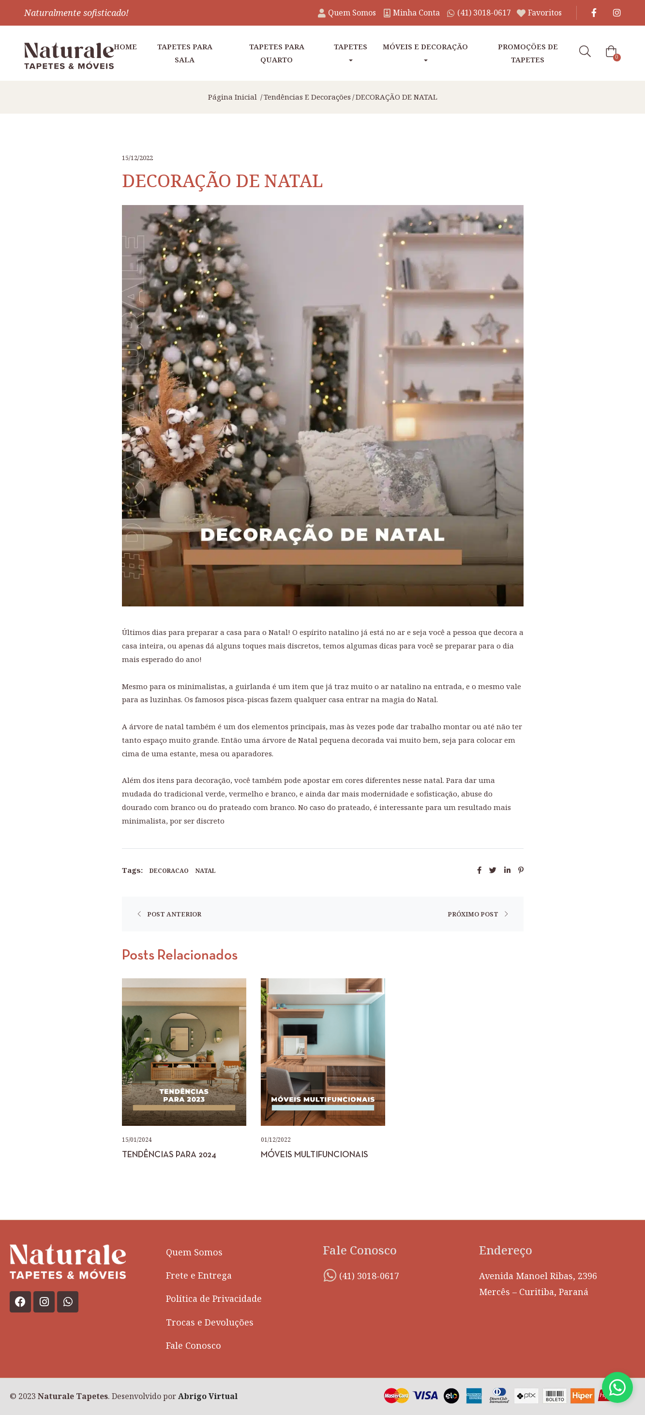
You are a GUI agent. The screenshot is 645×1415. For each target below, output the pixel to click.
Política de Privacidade (214, 1298)
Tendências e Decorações (307, 97)
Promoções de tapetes (528, 53)
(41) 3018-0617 (369, 1276)
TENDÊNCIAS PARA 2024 (169, 1155)
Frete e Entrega (199, 1275)
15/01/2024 (137, 1139)
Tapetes (350, 51)
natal (206, 871)
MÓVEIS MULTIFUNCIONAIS (314, 1155)
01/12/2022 (276, 1139)
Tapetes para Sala (184, 53)
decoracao (169, 871)
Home (125, 46)
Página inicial (232, 97)
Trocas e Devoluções (210, 1322)
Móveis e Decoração (425, 51)
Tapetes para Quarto (276, 53)
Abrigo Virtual (208, 1396)
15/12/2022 (137, 157)
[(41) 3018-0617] (330, 1275)
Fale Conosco (193, 1345)
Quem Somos (194, 1252)
